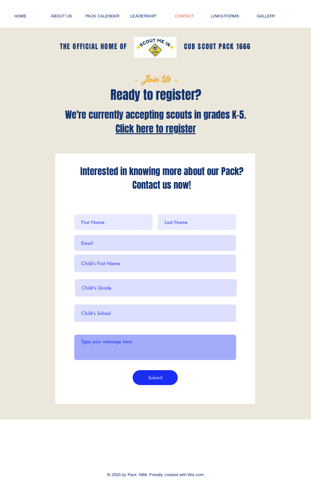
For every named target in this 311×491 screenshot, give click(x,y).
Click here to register (156, 129)
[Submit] (155, 377)
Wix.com (195, 474)
